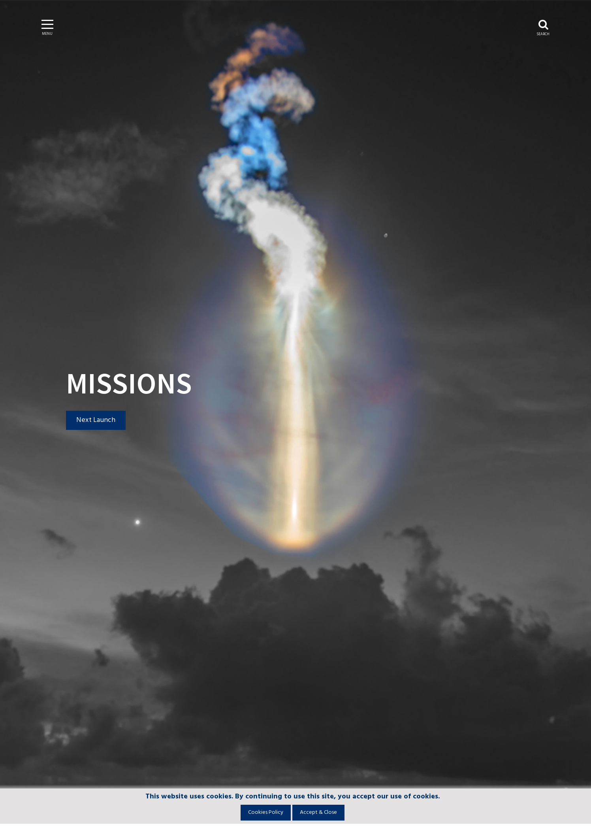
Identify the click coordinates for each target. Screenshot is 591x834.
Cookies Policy (265, 812)
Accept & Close (318, 812)
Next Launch (95, 420)
